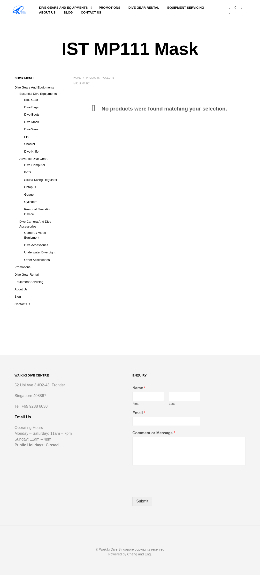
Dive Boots (31, 114)
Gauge (29, 194)
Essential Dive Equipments (38, 94)
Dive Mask (31, 122)
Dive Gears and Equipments (63, 7)
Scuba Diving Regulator (40, 180)
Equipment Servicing (185, 7)
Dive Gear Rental (143, 7)
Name (138, 388)
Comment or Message (153, 433)
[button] (232, 7)
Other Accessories (37, 260)
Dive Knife (31, 151)
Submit (142, 501)
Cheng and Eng (139, 554)
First (135, 403)
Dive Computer (34, 165)
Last (172, 403)
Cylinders (30, 202)
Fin (26, 137)
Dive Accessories (36, 245)
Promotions (109, 7)
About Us (47, 12)
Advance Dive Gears (33, 159)
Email (138, 413)
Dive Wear (31, 129)
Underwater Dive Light (39, 252)
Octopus (30, 187)
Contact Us (91, 12)
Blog (68, 12)
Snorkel (29, 144)
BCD (27, 172)
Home (77, 77)
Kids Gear (31, 100)
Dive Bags (31, 107)
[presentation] (169, 489)
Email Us (23, 417)
